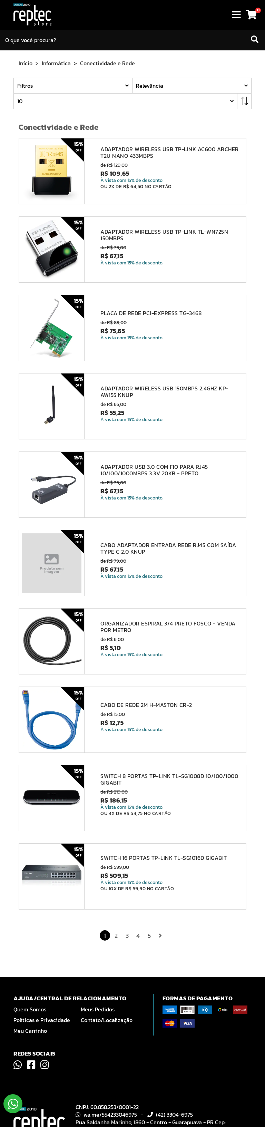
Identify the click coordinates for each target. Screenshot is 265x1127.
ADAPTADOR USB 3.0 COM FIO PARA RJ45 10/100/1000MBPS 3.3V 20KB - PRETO (154, 470)
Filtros (25, 85)
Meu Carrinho (30, 1031)
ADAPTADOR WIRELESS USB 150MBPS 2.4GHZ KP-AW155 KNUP (164, 391)
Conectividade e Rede (107, 63)
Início (25, 63)
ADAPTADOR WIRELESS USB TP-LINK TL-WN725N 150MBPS (164, 235)
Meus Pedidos (98, 1009)
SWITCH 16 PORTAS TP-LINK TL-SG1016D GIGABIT (163, 858)
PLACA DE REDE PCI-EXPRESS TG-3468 (151, 313)
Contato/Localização (106, 1020)
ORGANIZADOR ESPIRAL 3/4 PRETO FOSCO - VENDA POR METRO (168, 626)
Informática (56, 63)
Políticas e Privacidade (41, 1020)
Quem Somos (29, 1009)
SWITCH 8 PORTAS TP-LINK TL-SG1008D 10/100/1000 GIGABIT (169, 779)
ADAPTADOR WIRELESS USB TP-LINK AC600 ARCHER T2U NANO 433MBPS (169, 152)
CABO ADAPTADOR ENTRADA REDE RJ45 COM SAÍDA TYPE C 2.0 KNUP (168, 548)
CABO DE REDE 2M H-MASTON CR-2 (146, 705)
